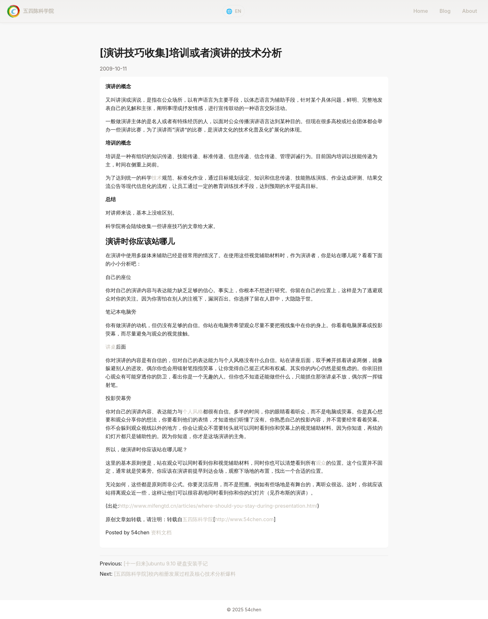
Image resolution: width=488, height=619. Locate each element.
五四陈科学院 (197, 519)
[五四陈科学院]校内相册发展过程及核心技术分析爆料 (175, 574)
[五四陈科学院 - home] (30, 11)
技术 (157, 177)
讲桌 (110, 346)
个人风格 (192, 411)
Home (420, 11)
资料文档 (161, 532)
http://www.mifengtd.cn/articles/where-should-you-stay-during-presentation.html (218, 506)
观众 (321, 463)
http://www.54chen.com (244, 519)
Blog (445, 11)
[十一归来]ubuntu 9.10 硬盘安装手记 (165, 563)
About (469, 11)
